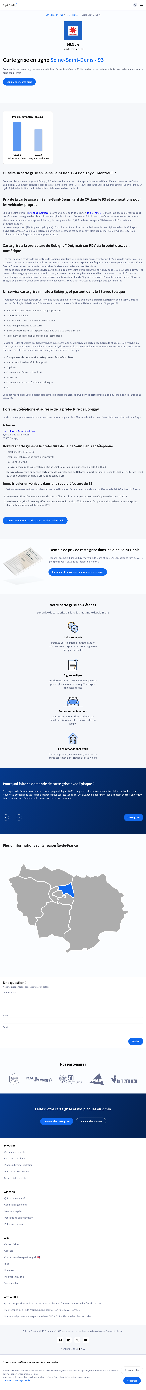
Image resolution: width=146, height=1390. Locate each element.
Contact (8, 1250)
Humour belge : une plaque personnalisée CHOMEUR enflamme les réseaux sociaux (48, 1316)
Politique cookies (13, 1224)
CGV (83, 1348)
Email (6, 1027)
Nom (5, 1015)
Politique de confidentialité (19, 1217)
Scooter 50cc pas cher (16, 1178)
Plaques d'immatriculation (18, 1165)
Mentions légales (13, 1211)
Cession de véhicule (14, 1152)
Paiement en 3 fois (14, 1276)
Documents (10, 1270)
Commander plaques (91, 1121)
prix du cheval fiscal (38, 212)
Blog (6, 1263)
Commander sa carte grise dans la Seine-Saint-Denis (35, 520)
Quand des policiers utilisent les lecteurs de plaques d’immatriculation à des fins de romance (53, 1303)
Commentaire (10, 992)
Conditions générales (15, 1204)
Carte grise (133, 817)
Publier (136, 1041)
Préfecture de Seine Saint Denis (19, 431)
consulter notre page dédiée (16, 1380)
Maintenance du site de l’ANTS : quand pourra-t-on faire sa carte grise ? (42, 1310)
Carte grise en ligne (14, 1158)
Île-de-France (94, 212)
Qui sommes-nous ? (14, 1198)
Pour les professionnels (16, 1171)
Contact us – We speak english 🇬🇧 (22, 1257)
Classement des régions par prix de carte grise (77, 572)
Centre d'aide (11, 1244)
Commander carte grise (19, 82)
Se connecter (11, 1283)
